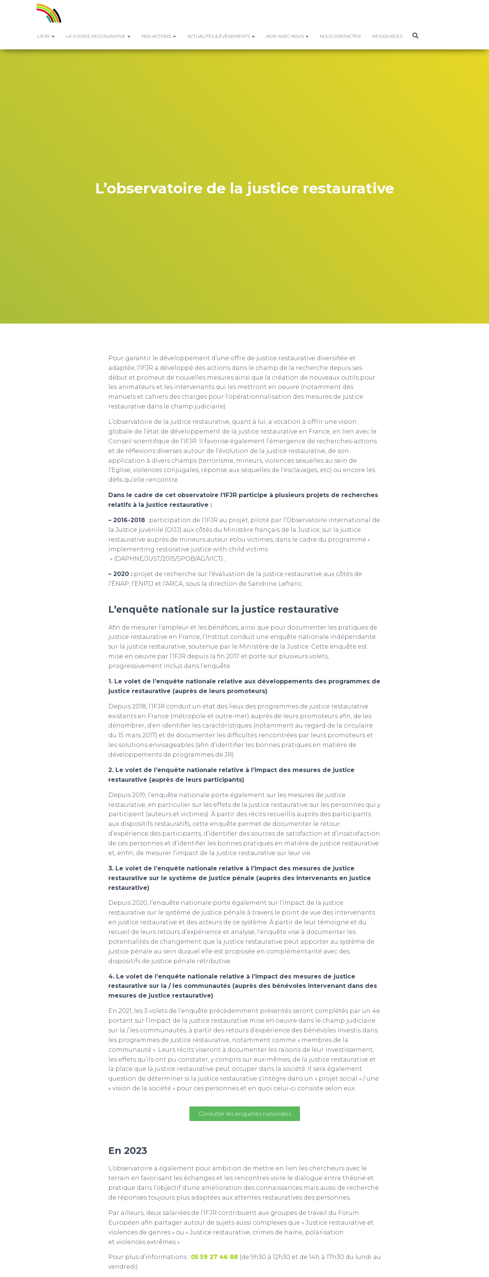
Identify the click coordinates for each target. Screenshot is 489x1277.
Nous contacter (340, 36)
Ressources (387, 36)
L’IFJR (46, 36)
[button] (53, 36)
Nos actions (159, 36)
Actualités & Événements (221, 36)
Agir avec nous (287, 36)
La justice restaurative (98, 36)
